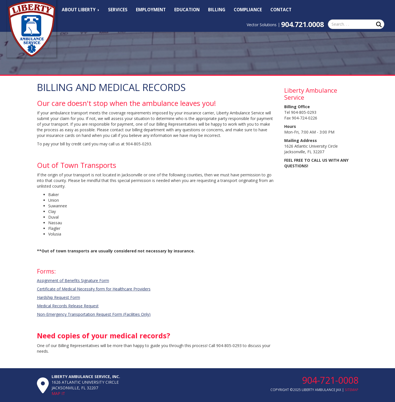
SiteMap (351, 389)
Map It (58, 393)
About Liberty (80, 10)
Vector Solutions (262, 24)
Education (187, 10)
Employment (151, 10)
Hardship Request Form (58, 297)
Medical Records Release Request (68, 305)
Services (117, 10)
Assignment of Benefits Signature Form (73, 280)
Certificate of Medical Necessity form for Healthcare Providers (94, 289)
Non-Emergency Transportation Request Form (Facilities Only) (94, 314)
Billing (216, 10)
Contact (281, 10)
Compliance (248, 10)
